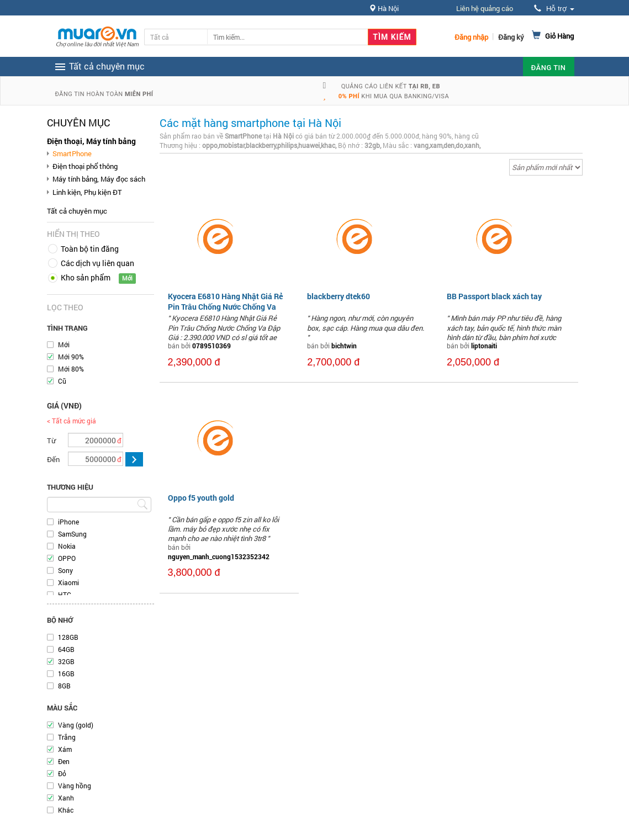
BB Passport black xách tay (494, 296)
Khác (65, 809)
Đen (64, 761)
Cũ (62, 380)
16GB (66, 673)
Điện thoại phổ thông (85, 166)
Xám (65, 749)
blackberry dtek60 (338, 296)
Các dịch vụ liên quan (97, 263)
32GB (66, 661)
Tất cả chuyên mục (77, 211)
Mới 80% (71, 368)
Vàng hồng (74, 785)
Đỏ (62, 773)
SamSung (72, 533)
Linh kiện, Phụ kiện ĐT (87, 192)
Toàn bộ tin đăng (90, 248)
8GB (64, 685)
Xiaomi (68, 582)
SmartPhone (72, 153)
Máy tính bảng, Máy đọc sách (98, 179)
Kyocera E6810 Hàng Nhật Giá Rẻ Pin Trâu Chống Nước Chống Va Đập (225, 306)
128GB (68, 637)
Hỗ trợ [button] (554, 8)
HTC (64, 594)
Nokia (67, 546)
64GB (66, 649)
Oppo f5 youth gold (201, 497)
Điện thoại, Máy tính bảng (91, 141)
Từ (51, 441)
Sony (65, 570)
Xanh (66, 797)
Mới (64, 344)
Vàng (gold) (75, 724)
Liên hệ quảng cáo (484, 8)
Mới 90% (71, 356)
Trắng (67, 737)
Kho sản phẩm (85, 277)
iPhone (68, 521)
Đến (53, 459)
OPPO (67, 558)
